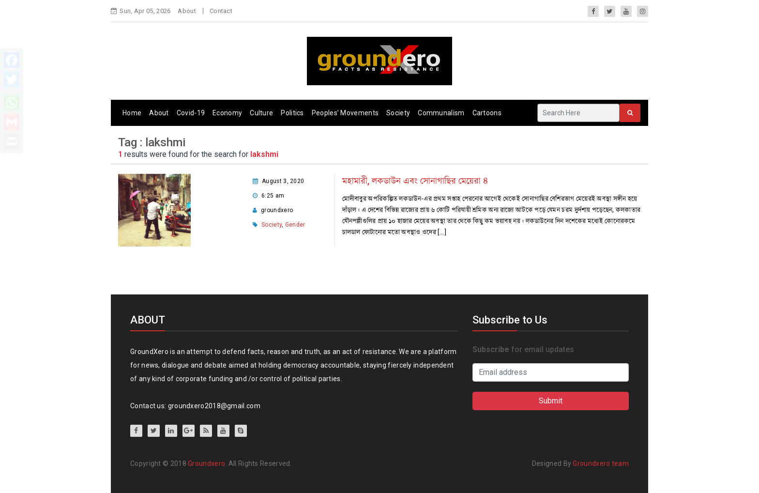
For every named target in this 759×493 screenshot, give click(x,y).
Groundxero (206, 463)
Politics (292, 113)
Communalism (441, 113)
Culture (261, 113)
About (187, 11)
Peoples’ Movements (345, 113)
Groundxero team (601, 463)
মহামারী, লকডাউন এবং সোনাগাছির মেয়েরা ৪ (415, 180)
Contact (221, 11)
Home (131, 113)
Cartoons (486, 113)
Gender (295, 224)
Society (398, 113)
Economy (227, 113)
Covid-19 (191, 113)
